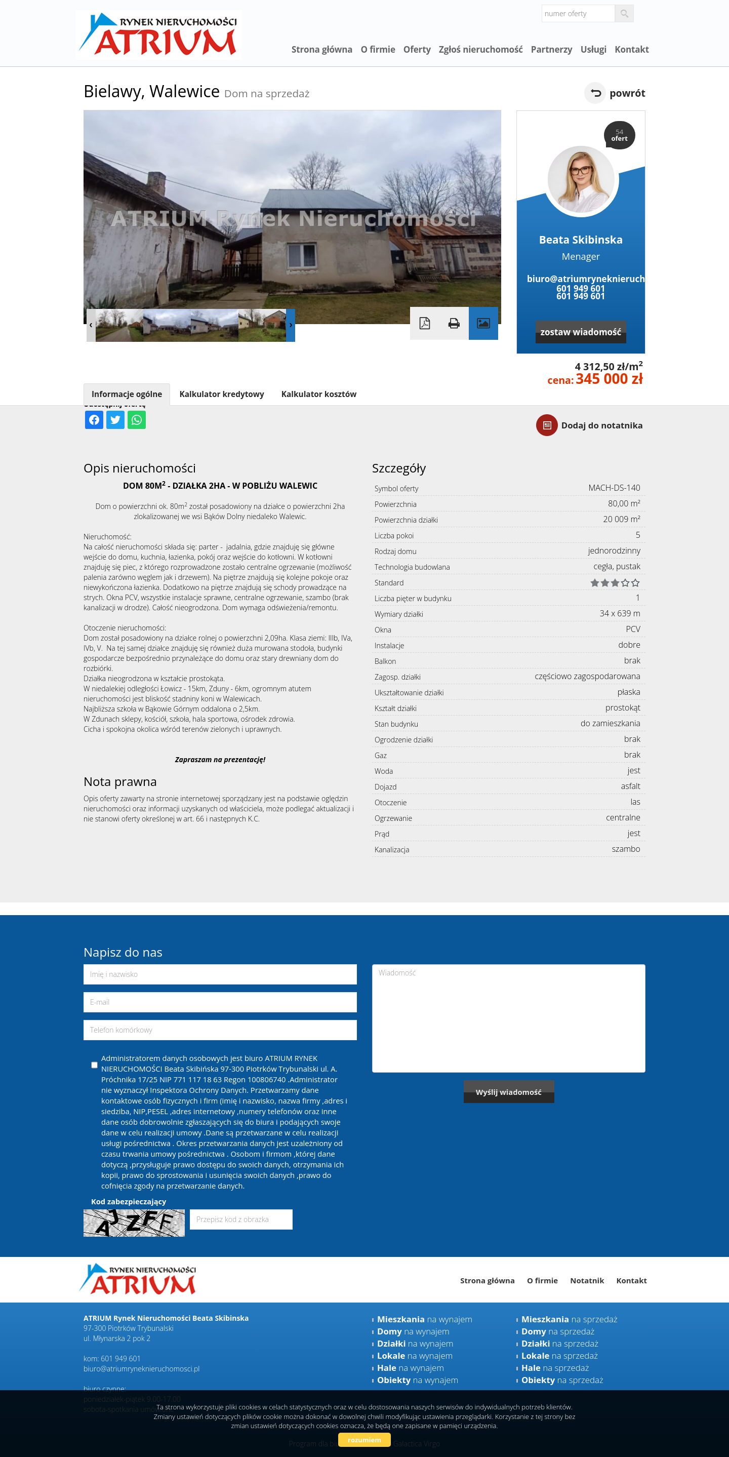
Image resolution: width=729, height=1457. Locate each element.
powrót (627, 93)
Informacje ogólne (127, 394)
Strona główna (322, 49)
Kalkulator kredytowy (221, 394)
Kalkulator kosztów (319, 394)
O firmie (377, 49)
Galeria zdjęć (483, 323)
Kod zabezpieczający (128, 1201)
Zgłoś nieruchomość (481, 49)
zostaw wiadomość (581, 332)
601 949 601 (580, 288)
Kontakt (632, 49)
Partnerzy (552, 49)
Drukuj (454, 323)
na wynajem (424, 1319)
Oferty (417, 49)
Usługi (594, 49)
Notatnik (587, 1280)
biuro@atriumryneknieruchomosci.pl (581, 279)
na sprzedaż (569, 1319)
